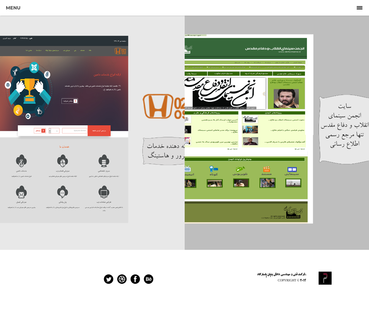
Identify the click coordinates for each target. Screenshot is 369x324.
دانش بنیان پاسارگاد (268, 274)
